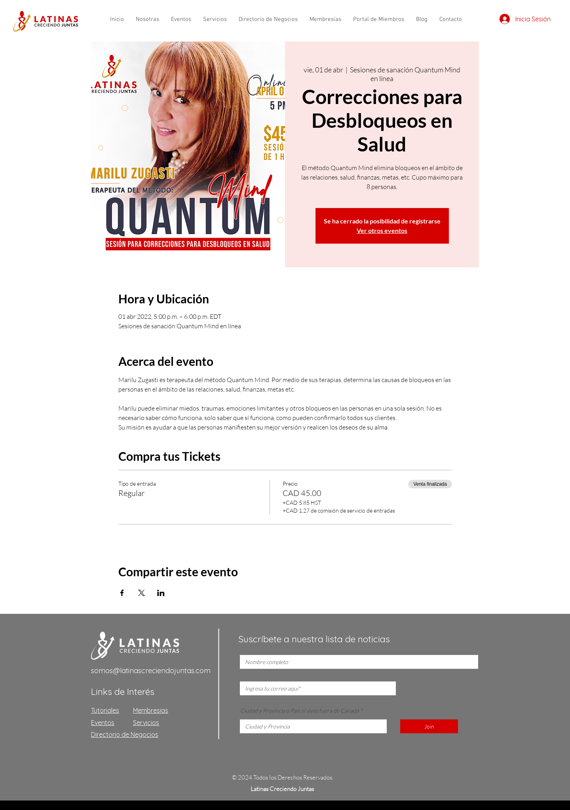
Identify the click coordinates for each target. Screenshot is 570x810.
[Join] (429, 726)
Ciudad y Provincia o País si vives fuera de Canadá (299, 710)
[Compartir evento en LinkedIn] (161, 593)
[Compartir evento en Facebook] (122, 593)
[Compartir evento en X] (141, 593)
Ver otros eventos (382, 230)
